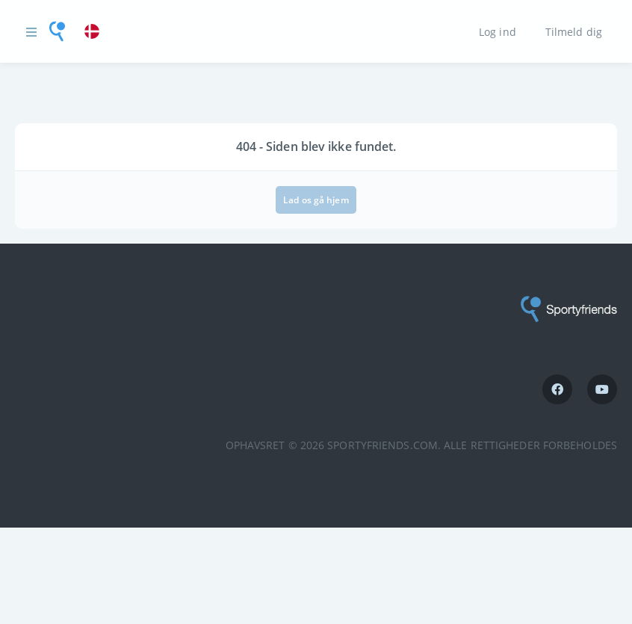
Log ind (497, 31)
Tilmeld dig (573, 31)
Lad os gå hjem (315, 200)
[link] (95, 32)
